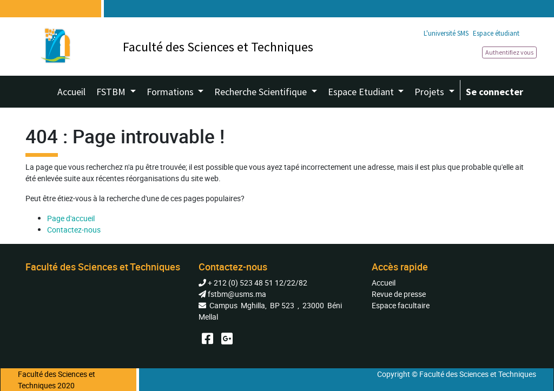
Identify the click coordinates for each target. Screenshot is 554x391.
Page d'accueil (71, 218)
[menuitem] (71, 91)
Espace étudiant (496, 33)
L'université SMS (446, 33)
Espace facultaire (401, 305)
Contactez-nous (74, 229)
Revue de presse (399, 294)
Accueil (383, 282)
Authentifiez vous (509, 52)
